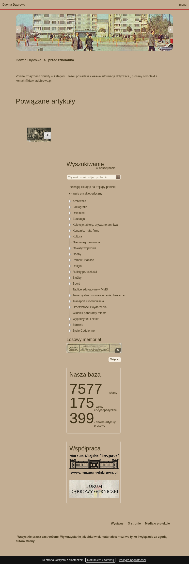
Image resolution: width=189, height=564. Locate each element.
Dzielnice (79, 213)
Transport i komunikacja (88, 301)
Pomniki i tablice (83, 260)
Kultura (77, 236)
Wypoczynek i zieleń (86, 319)
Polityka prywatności (132, 560)
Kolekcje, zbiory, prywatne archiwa (95, 224)
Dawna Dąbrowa (13, 4)
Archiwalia (79, 201)
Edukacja (79, 219)
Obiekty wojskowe (84, 248)
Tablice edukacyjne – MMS (90, 289)
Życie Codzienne (83, 330)
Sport (76, 283)
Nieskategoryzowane (86, 242)
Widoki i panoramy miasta (89, 313)
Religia (77, 266)
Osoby (77, 254)
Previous (18, 29)
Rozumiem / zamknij (100, 560)
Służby (77, 277)
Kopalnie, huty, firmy (86, 230)
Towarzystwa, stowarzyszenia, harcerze (99, 295)
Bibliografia (80, 207)
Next (170, 29)
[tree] (93, 266)
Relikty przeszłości (85, 272)
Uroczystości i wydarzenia (90, 307)
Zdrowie (78, 325)
